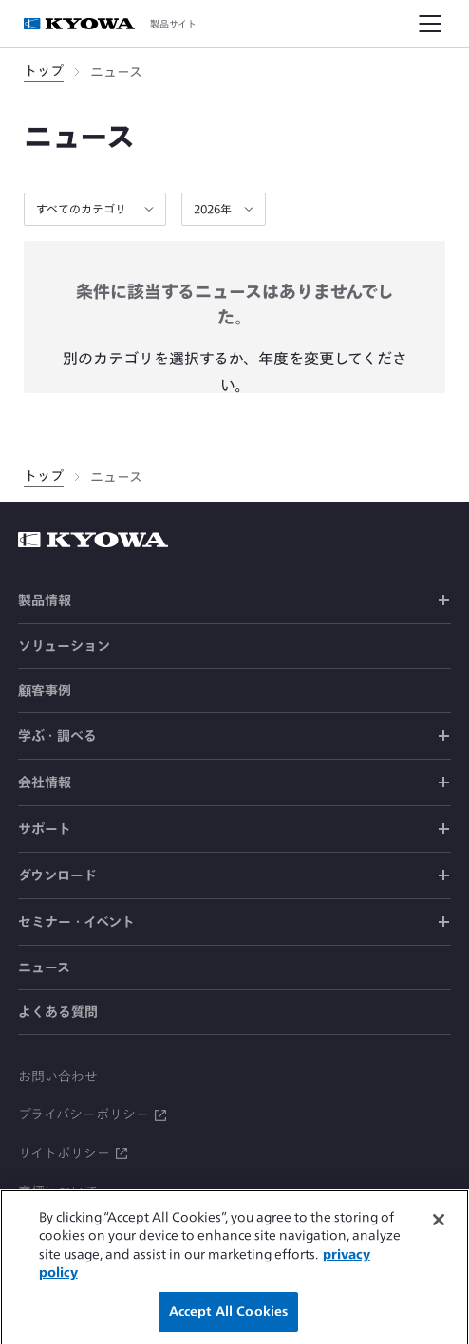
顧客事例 (44, 690)
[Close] (439, 1228)
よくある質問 (58, 1012)
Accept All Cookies (228, 1320)
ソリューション (64, 646)
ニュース (44, 967)
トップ (44, 71)
